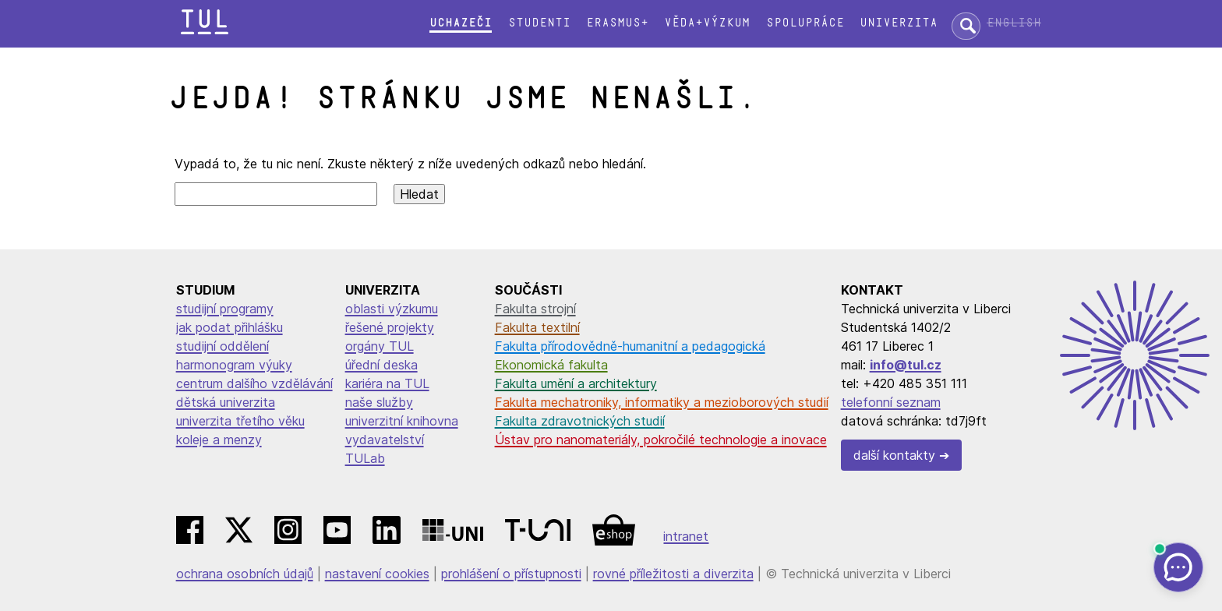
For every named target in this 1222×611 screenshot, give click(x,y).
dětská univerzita (225, 402)
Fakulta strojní (535, 308)
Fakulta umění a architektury (576, 383)
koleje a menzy (219, 439)
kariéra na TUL (387, 383)
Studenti (539, 23)
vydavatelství (384, 439)
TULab (365, 458)
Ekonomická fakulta (551, 365)
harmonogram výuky (234, 365)
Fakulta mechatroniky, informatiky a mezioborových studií (661, 402)
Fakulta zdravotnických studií (580, 421)
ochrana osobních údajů (244, 573)
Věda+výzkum (707, 23)
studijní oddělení (222, 346)
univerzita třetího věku (240, 421)
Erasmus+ (617, 23)
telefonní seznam (891, 402)
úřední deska (381, 365)
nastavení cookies (377, 573)
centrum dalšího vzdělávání (254, 383)
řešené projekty (389, 327)
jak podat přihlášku (229, 327)
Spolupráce (805, 23)
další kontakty (894, 455)
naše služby (379, 402)
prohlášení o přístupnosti (511, 573)
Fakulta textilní (537, 327)
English (1014, 23)
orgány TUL (379, 346)
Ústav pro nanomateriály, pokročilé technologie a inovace (661, 439)
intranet (685, 536)
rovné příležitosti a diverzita (673, 573)
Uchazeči (460, 23)
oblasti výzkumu (391, 308)
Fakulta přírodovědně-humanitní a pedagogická (630, 346)
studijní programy (225, 308)
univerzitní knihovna (401, 421)
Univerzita (899, 23)
